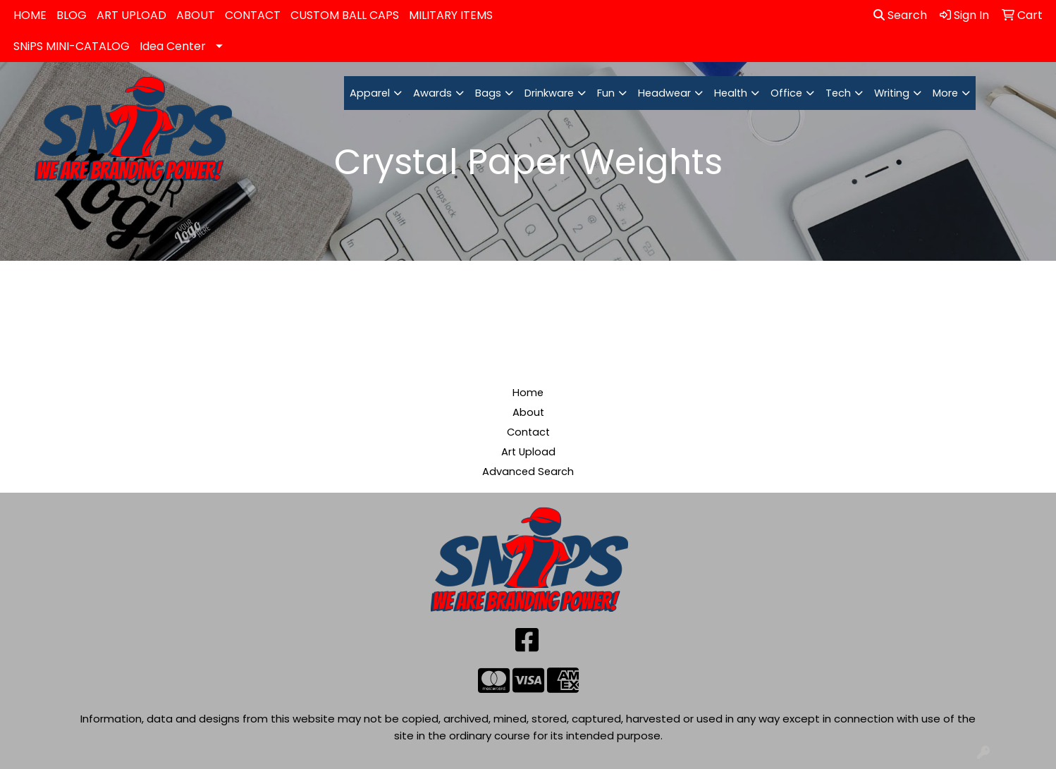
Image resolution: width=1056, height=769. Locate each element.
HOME (30, 15)
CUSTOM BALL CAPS (344, 15)
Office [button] (786, 93)
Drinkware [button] (549, 93)
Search (900, 15)
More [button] (945, 93)
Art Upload (528, 452)
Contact (528, 432)
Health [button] (730, 93)
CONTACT (253, 15)
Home (528, 393)
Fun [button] (606, 93)
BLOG (71, 15)
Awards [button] (432, 93)
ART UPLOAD (131, 15)
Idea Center (173, 46)
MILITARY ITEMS (451, 15)
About (528, 412)
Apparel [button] (370, 93)
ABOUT (195, 15)
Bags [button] (488, 93)
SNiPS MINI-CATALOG (71, 46)
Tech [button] (838, 93)
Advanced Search (528, 472)
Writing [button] (891, 93)
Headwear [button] (664, 93)
